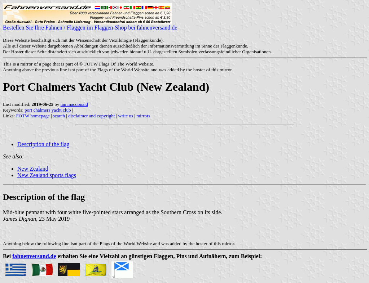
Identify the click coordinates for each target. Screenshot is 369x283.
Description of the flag (43, 144)
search (59, 115)
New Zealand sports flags (46, 175)
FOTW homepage (32, 115)
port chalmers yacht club (48, 110)
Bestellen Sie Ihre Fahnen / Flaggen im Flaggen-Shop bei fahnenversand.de (90, 25)
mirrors (143, 115)
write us (125, 115)
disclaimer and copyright (91, 115)
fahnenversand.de (34, 256)
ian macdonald (74, 104)
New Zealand (32, 169)
